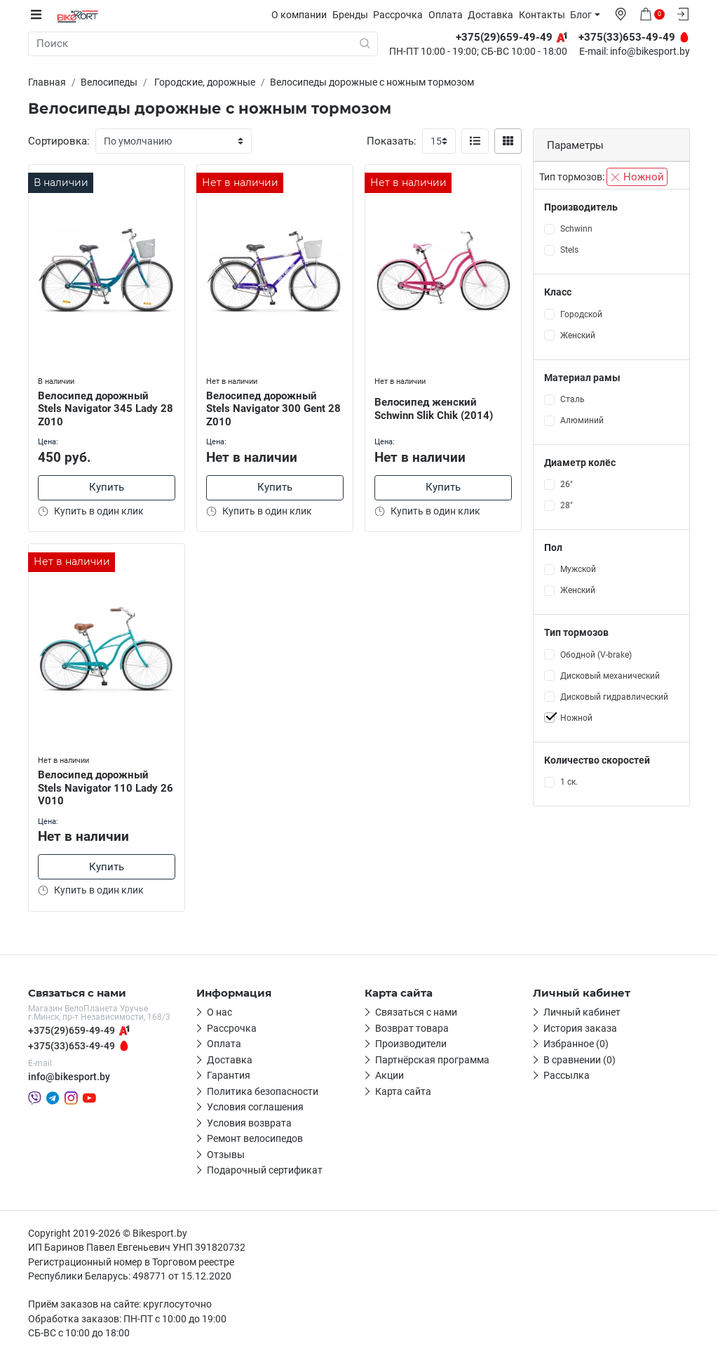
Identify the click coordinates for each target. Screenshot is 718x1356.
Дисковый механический (610, 675)
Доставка (494, 14)
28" (566, 505)
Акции (389, 1075)
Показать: (391, 141)
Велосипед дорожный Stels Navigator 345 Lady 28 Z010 (99, 406)
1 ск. (569, 782)
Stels (569, 250)
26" (566, 484)
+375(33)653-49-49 (71, 1045)
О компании (302, 14)
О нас (219, 1012)
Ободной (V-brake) (596, 654)
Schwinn (576, 229)
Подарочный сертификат (265, 1170)
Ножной (637, 177)
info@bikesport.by (650, 52)
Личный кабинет (582, 1012)
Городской (581, 314)
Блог (584, 14)
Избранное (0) (576, 1043)
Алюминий (582, 420)
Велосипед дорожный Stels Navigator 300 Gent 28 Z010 (275, 406)
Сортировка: (59, 141)
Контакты (545, 14)
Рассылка (566, 1075)
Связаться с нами (416, 1012)
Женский (577, 335)
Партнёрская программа (432, 1059)
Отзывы (226, 1154)
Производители (411, 1043)
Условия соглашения (255, 1106)
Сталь (572, 399)
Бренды (354, 14)
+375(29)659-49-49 (71, 1030)
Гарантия (228, 1075)
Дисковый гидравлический (614, 696)
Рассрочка (401, 14)
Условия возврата (249, 1123)
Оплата (449, 14)
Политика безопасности (262, 1091)
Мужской (578, 569)
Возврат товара (412, 1028)
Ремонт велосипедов (255, 1138)
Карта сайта (403, 1091)
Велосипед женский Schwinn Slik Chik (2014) (435, 407)
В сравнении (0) (579, 1059)
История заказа (580, 1028)
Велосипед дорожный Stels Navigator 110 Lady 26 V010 (99, 786)
